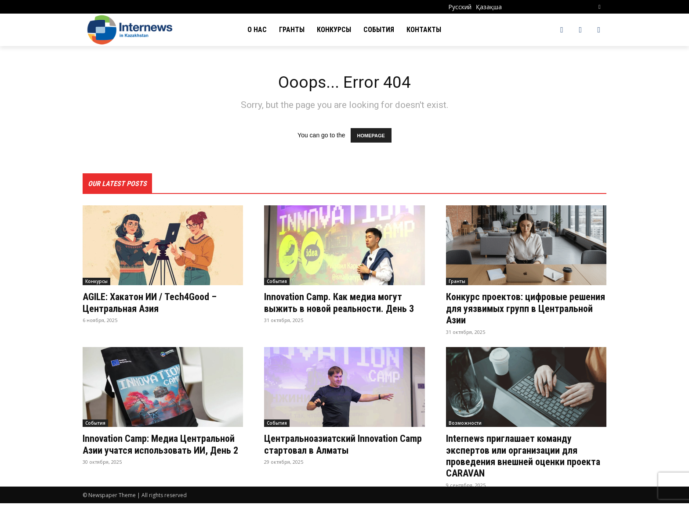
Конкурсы (96, 283)
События (277, 283)
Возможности (465, 425)
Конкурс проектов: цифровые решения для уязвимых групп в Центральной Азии (516, 310)
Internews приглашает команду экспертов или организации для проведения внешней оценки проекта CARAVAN (517, 457)
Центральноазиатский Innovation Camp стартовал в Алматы (337, 446)
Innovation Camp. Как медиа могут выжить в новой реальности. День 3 (342, 310)
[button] (599, 7)
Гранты (457, 283)
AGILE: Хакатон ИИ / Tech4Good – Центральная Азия (156, 304)
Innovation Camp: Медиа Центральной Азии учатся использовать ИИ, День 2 (141, 451)
